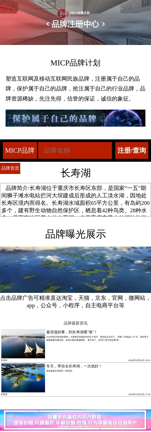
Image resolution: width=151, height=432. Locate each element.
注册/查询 (131, 150)
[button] (71, 288)
